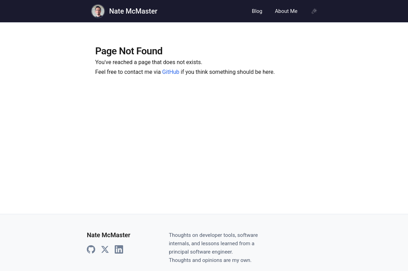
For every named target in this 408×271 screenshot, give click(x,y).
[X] (105, 249)
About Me (286, 11)
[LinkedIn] (119, 249)
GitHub (170, 72)
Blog (257, 11)
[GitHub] (91, 249)
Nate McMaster (133, 11)
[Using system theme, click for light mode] (314, 11)
